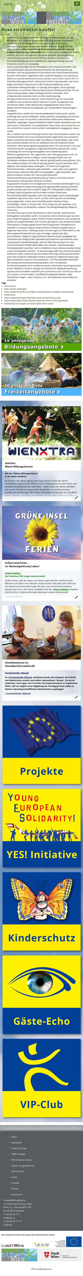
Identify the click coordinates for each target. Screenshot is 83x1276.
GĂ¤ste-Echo (17, 1171)
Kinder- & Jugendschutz (22, 1165)
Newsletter (16, 1142)
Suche (14, 1177)
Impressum (16, 1194)
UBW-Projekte (18, 1154)
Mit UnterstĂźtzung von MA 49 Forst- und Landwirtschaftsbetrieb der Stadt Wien (40, 1128)
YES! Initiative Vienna (21, 1159)
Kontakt (15, 1182)
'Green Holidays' (61, 589)
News (14, 1136)
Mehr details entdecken (15, 289)
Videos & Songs (18, 1148)
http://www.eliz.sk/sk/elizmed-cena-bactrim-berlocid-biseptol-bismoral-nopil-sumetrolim (41, 51)
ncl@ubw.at (9, 1217)
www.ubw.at (10, 286)
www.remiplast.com (37, 277)
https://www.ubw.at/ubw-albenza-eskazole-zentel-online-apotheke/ (36, 300)
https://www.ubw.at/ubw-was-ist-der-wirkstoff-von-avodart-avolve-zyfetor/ (43, 127)
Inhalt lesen (9, 294)
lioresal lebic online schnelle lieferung (40, 198)
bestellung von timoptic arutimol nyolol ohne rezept (28, 303)
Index (63, 43)
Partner (15, 1188)
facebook (8, 1224)
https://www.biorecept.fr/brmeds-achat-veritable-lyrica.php (32, 297)
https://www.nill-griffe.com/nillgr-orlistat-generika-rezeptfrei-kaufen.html (39, 291)
